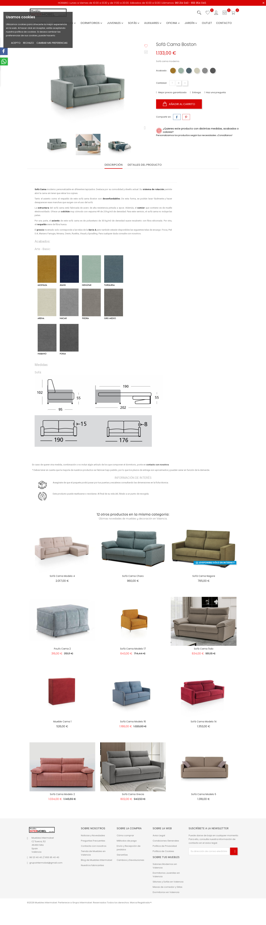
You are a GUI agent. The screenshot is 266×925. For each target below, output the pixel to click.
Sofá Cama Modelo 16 (133, 721)
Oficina (173, 23)
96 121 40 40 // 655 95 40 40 (44, 857)
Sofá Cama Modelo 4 (62, 576)
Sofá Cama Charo (133, 576)
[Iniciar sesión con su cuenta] (216, 12)
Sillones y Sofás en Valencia (168, 881)
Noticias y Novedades (93, 835)
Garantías (122, 854)
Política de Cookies (163, 851)
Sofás (134, 23)
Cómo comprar (125, 835)
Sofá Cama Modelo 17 (133, 648)
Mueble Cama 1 (62, 721)
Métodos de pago (127, 840)
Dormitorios (92, 23)
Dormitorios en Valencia (166, 892)
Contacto (224, 23)
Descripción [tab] (113, 165)
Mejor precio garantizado (172, 92)
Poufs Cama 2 (62, 648)
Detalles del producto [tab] (145, 165)
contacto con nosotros (157, 464)
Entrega (196, 92)
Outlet (207, 23)
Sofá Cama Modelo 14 (204, 721)
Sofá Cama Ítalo (203, 648)
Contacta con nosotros (93, 845)
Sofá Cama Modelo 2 (62, 794)
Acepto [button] (16, 43)
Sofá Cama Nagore (203, 576)
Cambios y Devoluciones (130, 859)
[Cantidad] (172, 83)
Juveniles (115, 23)
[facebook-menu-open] (4, 51)
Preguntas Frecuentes (93, 840)
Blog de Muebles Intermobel (96, 859)
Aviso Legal (159, 835)
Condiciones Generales (166, 840)
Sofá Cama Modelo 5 (203, 794)
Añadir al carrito (179, 104)
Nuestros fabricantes (92, 865)
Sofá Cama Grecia (133, 794)
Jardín (191, 23)
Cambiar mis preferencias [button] (52, 43)
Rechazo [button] (28, 43)
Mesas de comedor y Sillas (167, 887)
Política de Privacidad (165, 845)
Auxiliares (153, 23)
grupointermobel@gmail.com (45, 862)
